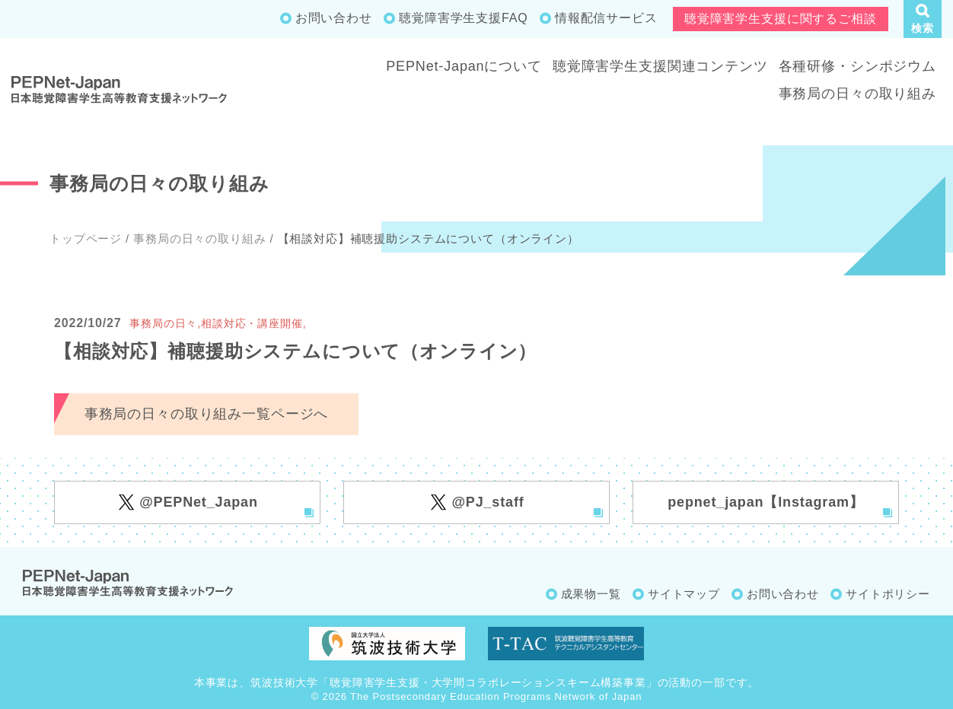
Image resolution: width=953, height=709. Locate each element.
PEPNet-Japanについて (464, 66)
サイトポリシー (888, 593)
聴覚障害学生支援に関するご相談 (780, 18)
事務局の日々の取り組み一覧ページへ (206, 413)
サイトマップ (684, 593)
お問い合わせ (333, 17)
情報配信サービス (606, 17)
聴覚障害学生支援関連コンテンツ (660, 66)
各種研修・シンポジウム (857, 66)
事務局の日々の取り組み (857, 93)
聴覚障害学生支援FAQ (463, 17)
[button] (923, 19)
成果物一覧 (591, 593)
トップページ (85, 238)
